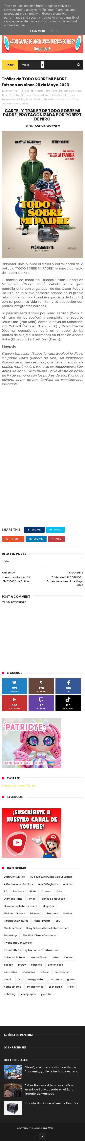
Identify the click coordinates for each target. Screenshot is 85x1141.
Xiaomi (68, 957)
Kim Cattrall (59, 95)
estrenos (45, 95)
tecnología (55, 986)
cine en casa (55, 964)
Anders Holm (42, 91)
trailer (70, 986)
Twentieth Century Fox (18, 942)
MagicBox (48, 906)
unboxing (9, 994)
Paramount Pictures (16, 920)
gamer (71, 979)
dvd (20, 979)
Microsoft (36, 913)
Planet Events (42, 920)
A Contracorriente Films (18, 884)
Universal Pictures (15, 957)
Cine (78, 91)
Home (10, 65)
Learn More (37, 31)
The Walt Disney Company (39, 935)
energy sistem (36, 979)
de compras (62, 972)
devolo (8, 979)
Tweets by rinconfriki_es (18, 785)
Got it (54, 31)
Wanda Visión (39, 957)
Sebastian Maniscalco (57, 99)
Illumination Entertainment (20, 906)
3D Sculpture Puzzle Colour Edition (51, 876)
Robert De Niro (34, 99)
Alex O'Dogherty (48, 884)
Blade (33, 891)
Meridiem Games (14, 913)
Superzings (10, 935)
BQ (6, 891)
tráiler (25, 103)
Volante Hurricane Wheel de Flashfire (51, 1103)
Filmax (31, 898)
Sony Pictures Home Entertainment (48, 928)
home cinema (12, 986)
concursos (28, 972)
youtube (46, 994)
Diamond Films (30, 95)
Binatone (18, 891)
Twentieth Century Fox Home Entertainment (31, 950)
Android (68, 884)
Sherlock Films (12, 928)
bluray (22, 964)
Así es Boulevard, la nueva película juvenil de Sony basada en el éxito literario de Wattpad (50, 1089)
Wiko (56, 957)
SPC (58, 920)
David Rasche (10, 95)
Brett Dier (57, 91)
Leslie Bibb (18, 99)
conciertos (10, 972)
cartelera (68, 91)
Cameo (46, 891)
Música (67, 913)
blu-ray (8, 964)
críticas (44, 972)
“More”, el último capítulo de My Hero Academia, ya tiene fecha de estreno (51, 1069)
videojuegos (28, 994)
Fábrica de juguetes (53, 898)
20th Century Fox (14, 876)
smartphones (35, 986)
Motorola (52, 913)
